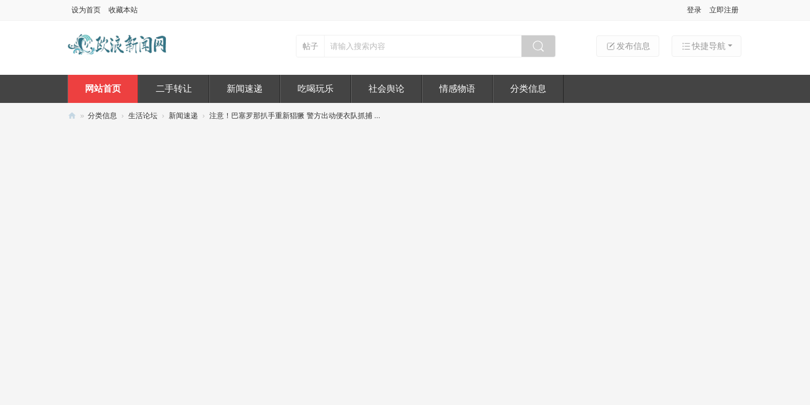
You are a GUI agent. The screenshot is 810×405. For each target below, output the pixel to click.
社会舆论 (386, 88)
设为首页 (86, 10)
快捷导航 (703, 46)
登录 (694, 10)
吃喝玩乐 (316, 88)
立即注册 (724, 10)
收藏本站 (123, 10)
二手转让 (174, 88)
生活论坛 (143, 115)
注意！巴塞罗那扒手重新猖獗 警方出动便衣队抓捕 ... (294, 115)
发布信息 (627, 46)
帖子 (310, 46)
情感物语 (457, 88)
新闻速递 (245, 88)
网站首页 (103, 88)
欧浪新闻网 (72, 115)
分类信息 (528, 88)
